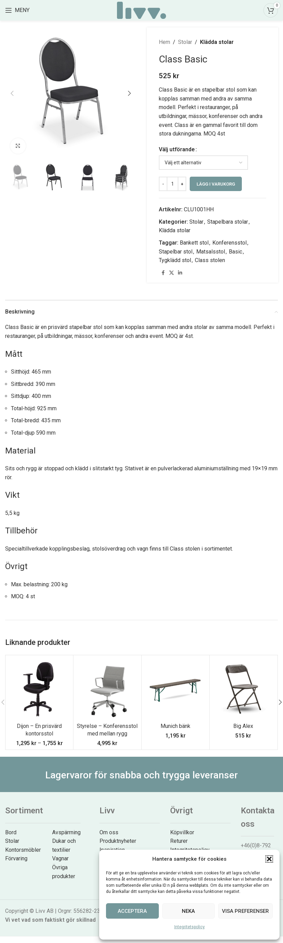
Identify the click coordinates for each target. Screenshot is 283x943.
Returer (179, 841)
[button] (269, 859)
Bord (10, 832)
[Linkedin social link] (180, 273)
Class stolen (210, 260)
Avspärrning (66, 832)
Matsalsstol (210, 251)
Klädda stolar (217, 42)
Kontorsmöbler (23, 850)
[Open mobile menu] (17, 10)
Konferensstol (229, 242)
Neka (188, 911)
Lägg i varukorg (216, 184)
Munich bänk (175, 726)
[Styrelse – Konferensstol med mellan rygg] (107, 689)
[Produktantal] (172, 184)
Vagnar (60, 858)
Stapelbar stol (175, 251)
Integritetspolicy (189, 926)
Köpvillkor (182, 832)
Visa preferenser (245, 911)
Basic (235, 251)
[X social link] (171, 273)
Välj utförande (177, 149)
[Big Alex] (243, 689)
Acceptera (132, 911)
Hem (164, 42)
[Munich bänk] (175, 689)
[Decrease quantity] (163, 184)
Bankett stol (194, 242)
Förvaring (16, 858)
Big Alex (243, 726)
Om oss (108, 832)
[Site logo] (141, 10)
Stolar (185, 42)
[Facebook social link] (163, 273)
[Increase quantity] (182, 184)
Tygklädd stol (175, 260)
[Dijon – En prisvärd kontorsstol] (39, 689)
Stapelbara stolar (227, 222)
